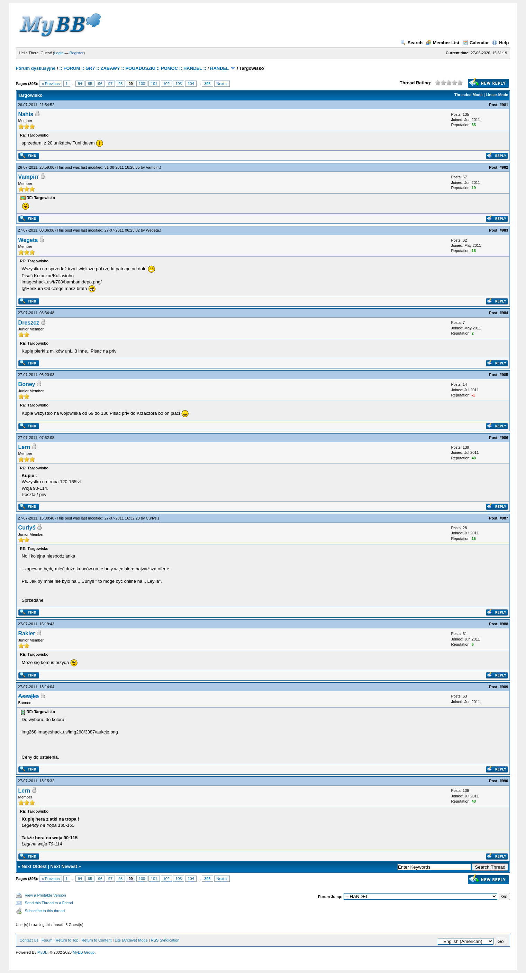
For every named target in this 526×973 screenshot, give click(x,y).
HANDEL (219, 68)
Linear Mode (497, 95)
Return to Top (67, 940)
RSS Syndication (165, 940)
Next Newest (64, 866)
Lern (24, 447)
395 (207, 84)
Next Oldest (33, 866)
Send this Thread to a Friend (49, 903)
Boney (26, 384)
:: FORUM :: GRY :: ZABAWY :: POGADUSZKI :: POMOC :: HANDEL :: (132, 68)
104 (191, 84)
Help (500, 42)
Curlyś (151, 518)
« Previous (51, 84)
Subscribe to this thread (45, 911)
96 (100, 84)
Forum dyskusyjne (36, 68)
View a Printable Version (45, 895)
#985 (504, 375)
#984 (504, 313)
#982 (504, 167)
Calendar (475, 42)
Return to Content (97, 940)
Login (59, 53)
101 (154, 84)
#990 (504, 781)
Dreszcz (28, 323)
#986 (504, 438)
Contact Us (29, 940)
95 (90, 84)
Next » (222, 84)
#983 (504, 230)
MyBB (42, 952)
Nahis (26, 114)
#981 (504, 105)
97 (110, 84)
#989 (504, 687)
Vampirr (152, 167)
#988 (504, 624)
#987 (504, 518)
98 (120, 84)
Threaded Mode (468, 95)
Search (411, 42)
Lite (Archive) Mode (131, 940)
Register (77, 53)
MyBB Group (83, 952)
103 (178, 84)
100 (142, 84)
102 (166, 84)
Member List (443, 42)
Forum (47, 940)
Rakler (26, 633)
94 (80, 84)
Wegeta (152, 230)
